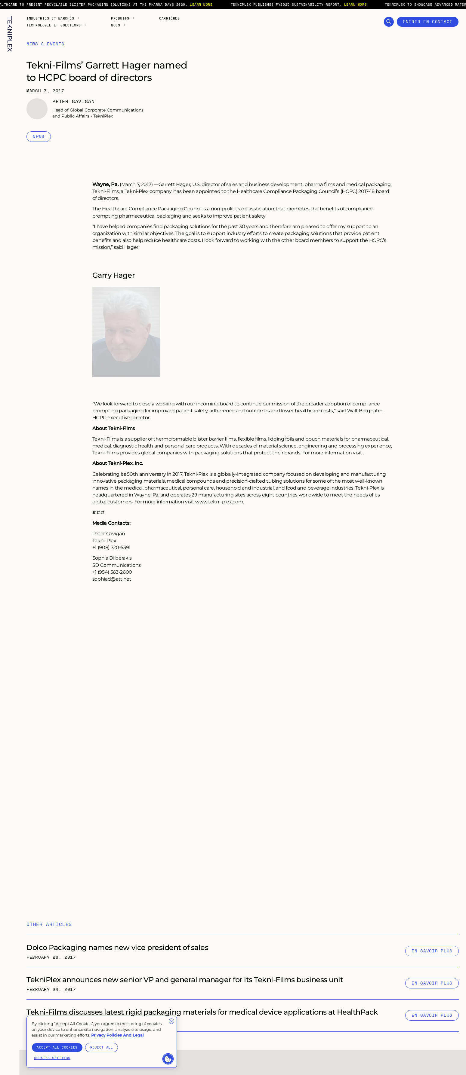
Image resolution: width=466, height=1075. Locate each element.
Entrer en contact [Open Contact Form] (427, 21)
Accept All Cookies (57, 1047)
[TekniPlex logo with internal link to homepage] (10, 34)
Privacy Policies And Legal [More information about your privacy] (117, 1035)
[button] (168, 1059)
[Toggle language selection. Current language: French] (9, 1060)
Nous (118, 25)
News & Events (45, 44)
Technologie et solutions (56, 25)
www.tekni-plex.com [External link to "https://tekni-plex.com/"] (219, 501)
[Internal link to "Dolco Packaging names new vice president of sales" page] (242, 951)
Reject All (101, 1047)
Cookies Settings (52, 1057)
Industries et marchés (53, 18)
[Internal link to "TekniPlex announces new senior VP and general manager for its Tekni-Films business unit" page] (242, 983)
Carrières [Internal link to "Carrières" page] (169, 18)
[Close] (171, 1021)
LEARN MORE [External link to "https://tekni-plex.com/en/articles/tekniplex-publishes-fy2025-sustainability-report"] (364, 4)
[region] (101, 1042)
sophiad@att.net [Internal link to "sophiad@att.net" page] (111, 579)
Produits (123, 18)
